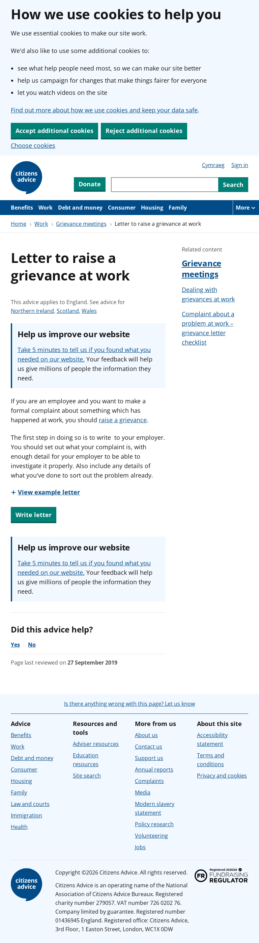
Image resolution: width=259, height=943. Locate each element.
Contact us (148, 746)
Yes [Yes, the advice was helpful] (15, 644)
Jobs (140, 847)
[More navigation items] (246, 207)
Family (178, 207)
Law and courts (30, 804)
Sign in (239, 165)
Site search (87, 775)
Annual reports (154, 769)
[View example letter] (45, 492)
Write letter (34, 515)
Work (45, 207)
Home (18, 223)
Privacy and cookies (222, 775)
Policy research (154, 824)
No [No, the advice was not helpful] (32, 644)
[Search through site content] (164, 184)
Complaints (149, 781)
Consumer (122, 207)
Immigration (26, 815)
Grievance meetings (81, 223)
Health (19, 827)
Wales (89, 310)
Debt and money (80, 207)
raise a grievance (123, 420)
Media (142, 792)
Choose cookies (33, 145)
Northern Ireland (32, 310)
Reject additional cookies (144, 131)
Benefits (22, 207)
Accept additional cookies (54, 131)
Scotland (68, 310)
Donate (90, 184)
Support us (149, 758)
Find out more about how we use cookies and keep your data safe (104, 110)
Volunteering (151, 835)
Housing (152, 207)
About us (146, 735)
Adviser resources (96, 744)
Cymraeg (213, 165)
